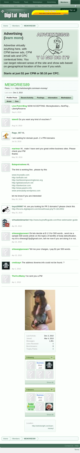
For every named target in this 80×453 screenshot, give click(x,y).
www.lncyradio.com (20, 175)
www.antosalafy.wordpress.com (26, 190)
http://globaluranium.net (22, 183)
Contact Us (69, 446)
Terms (76, 449)
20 (51, 390)
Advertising (51, 2)
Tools (26, 2)
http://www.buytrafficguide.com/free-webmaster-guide (53, 220)
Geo (16, 101)
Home (6, 2)
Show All (50, 382)
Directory (31, 6)
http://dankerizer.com (21, 185)
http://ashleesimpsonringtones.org (27, 180)
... (55, 6)
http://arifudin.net (19, 177)
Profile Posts (12, 98)
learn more (13, 38)
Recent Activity (27, 98)
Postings (40, 98)
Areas (9, 101)
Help (76, 446)
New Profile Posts (45, 6)
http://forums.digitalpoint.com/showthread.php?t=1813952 (38, 209)
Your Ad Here (66, 14)
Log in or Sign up (68, 10)
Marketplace (66, 98)
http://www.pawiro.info (22, 188)
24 (51, 357)
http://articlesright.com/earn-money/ (31, 88)
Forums (16, 2)
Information (53, 98)
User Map (21, 6)
